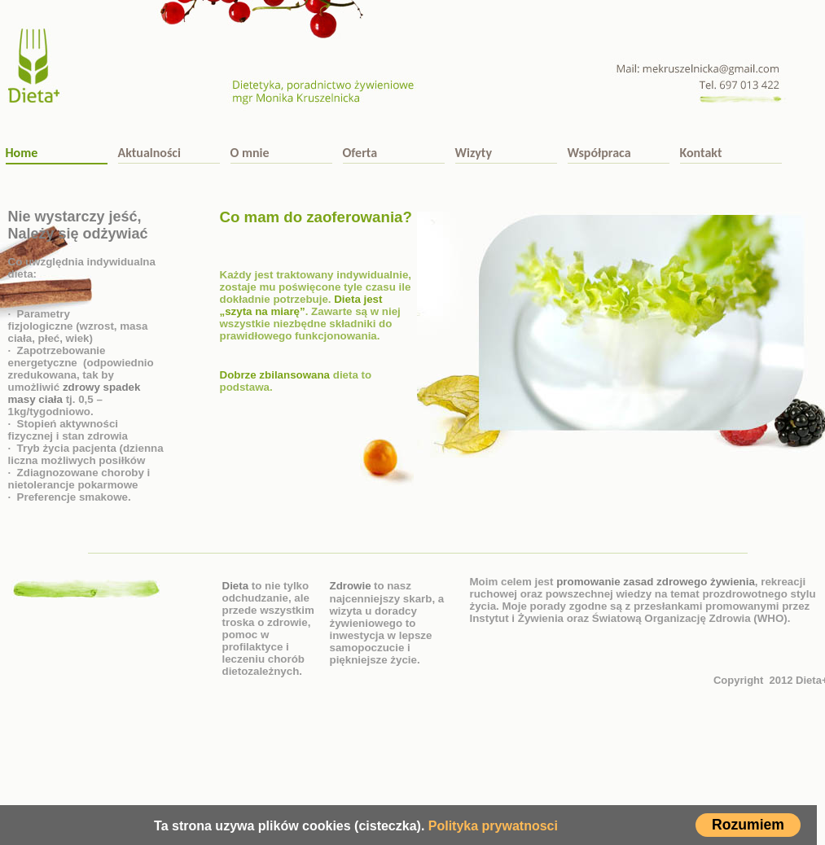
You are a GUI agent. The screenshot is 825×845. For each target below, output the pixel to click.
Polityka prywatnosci (493, 826)
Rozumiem (748, 825)
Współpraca (599, 152)
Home (22, 152)
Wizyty (473, 152)
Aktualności (149, 152)
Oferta (360, 152)
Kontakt (701, 152)
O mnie (250, 152)
